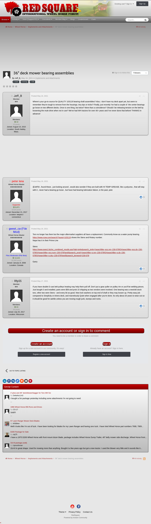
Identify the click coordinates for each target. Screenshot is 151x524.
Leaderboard (83, 19)
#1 (144, 96)
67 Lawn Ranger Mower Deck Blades (25, 421)
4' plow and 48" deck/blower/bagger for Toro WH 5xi (30, 393)
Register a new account (41, 354)
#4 (144, 281)
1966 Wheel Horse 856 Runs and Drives (26, 407)
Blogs (72, 19)
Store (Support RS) (31, 19)
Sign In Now (106, 354)
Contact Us (87, 512)
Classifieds (47, 19)
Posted (39, 96)
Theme (62, 512)
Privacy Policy (75, 512)
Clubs (93, 19)
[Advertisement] (52, 51)
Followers (137, 73)
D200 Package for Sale (19, 432)
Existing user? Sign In (124, 4)
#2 (144, 181)
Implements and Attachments (47, 78)
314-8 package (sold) (18, 443)
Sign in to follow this (122, 73)
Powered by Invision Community (75, 518)
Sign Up (142, 4)
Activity (15, 19)
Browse (5, 20)
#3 (144, 229)
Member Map (61, 19)
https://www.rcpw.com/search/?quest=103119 (52, 237)
